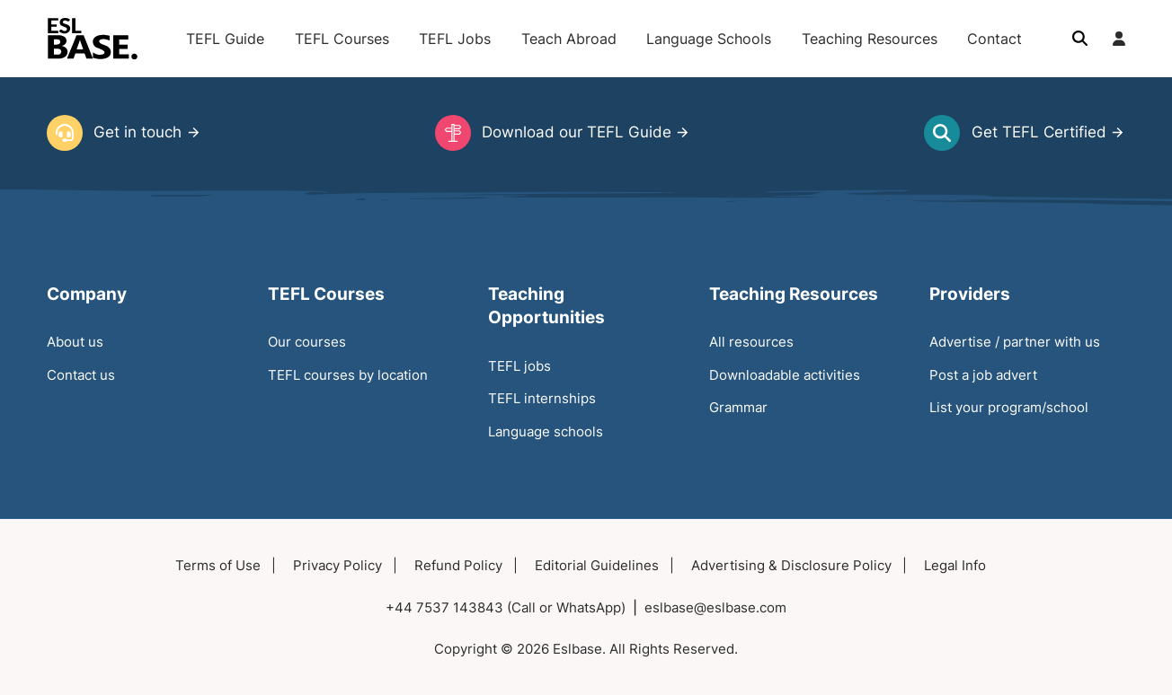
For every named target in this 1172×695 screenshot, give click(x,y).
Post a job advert (983, 374)
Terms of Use (218, 565)
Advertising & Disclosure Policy (791, 565)
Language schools (545, 431)
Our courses (307, 341)
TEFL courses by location (348, 374)
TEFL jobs (519, 365)
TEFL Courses (342, 39)
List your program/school (1008, 407)
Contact (994, 39)
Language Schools (708, 39)
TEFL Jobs (455, 39)
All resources (751, 341)
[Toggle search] (1079, 38)
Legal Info (955, 565)
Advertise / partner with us (1014, 341)
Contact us (81, 374)
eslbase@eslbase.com (715, 607)
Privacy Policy (337, 565)
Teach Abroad (569, 39)
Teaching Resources (869, 39)
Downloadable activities (784, 374)
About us (75, 341)
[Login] (1119, 38)
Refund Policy (458, 565)
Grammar (738, 407)
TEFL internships (542, 398)
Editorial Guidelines (597, 565)
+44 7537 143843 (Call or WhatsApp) (506, 607)
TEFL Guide (225, 39)
